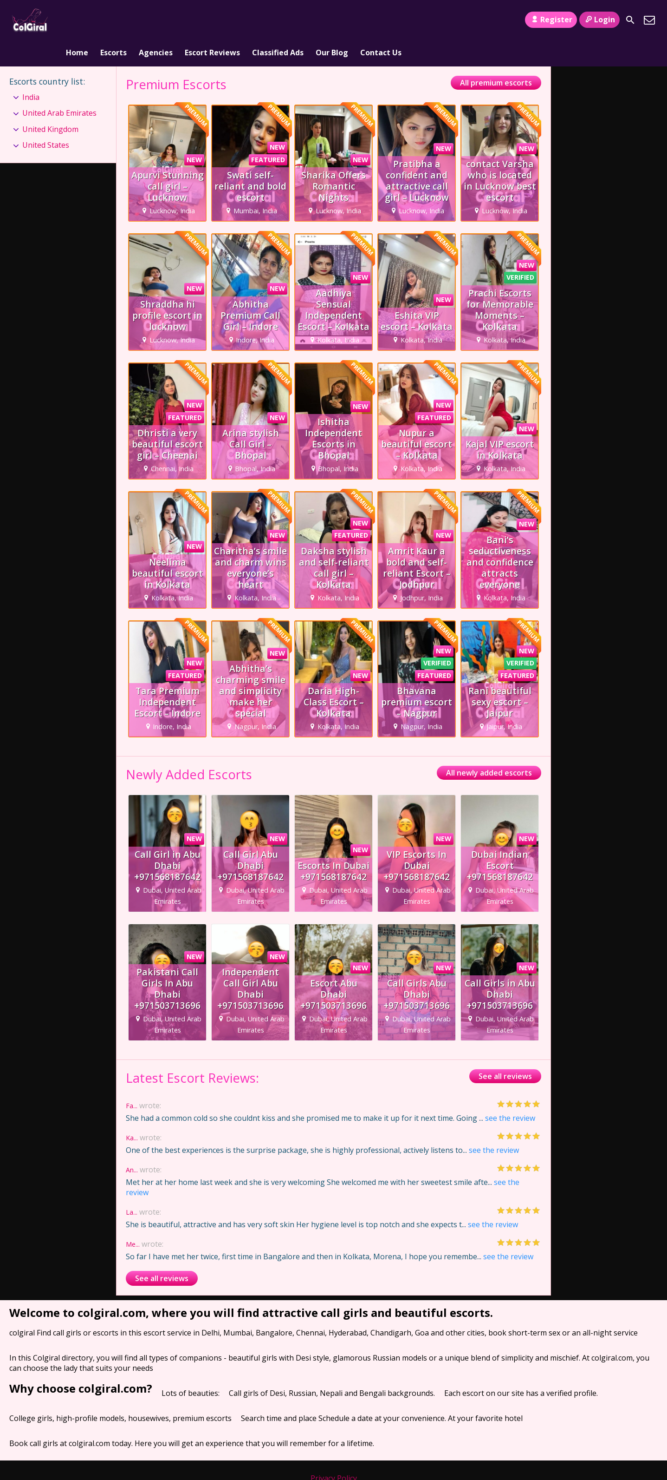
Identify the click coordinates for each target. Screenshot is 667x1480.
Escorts (113, 20)
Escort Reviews (212, 20)
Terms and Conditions (333, 1462)
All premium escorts (496, 56)
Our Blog (332, 20)
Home (77, 20)
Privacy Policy (334, 1452)
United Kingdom (50, 103)
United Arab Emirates (59, 86)
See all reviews (505, 1050)
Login (599, 19)
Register (551, 19)
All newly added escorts (489, 747)
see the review (510, 1092)
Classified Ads (278, 20)
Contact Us (380, 20)
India (30, 71)
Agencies (156, 20)
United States (45, 118)
